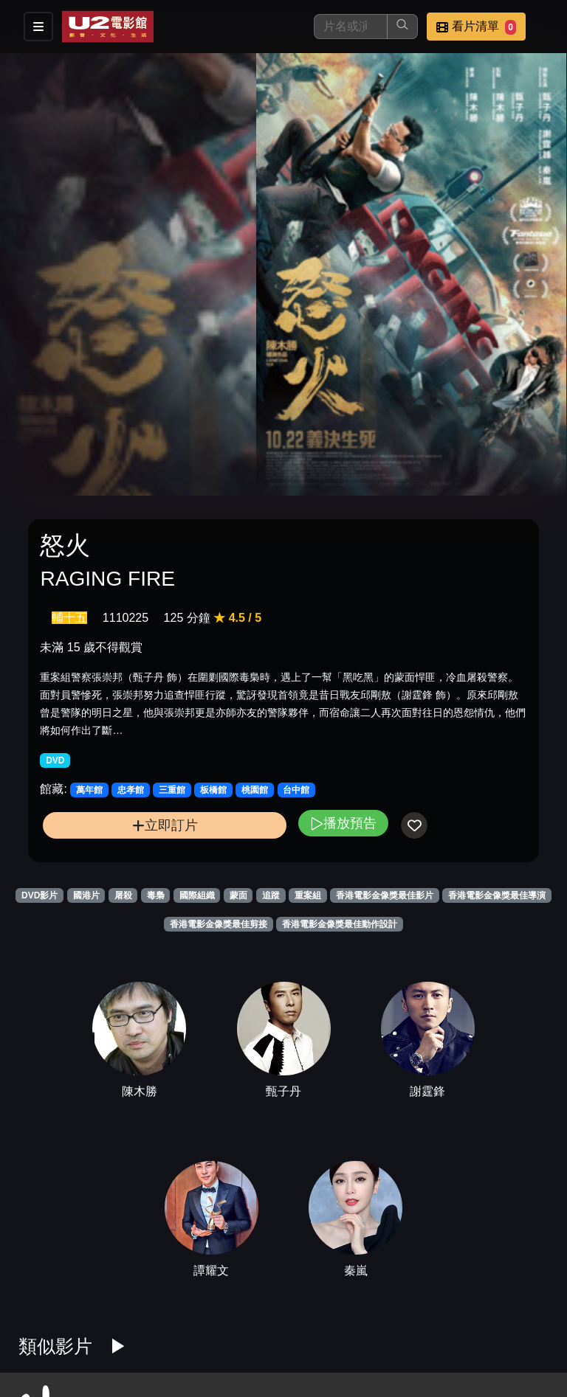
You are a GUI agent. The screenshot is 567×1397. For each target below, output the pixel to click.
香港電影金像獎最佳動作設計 (339, 924)
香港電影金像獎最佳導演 (497, 895)
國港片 (86, 895)
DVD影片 (39, 895)
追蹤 (271, 895)
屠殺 (123, 895)
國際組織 (197, 895)
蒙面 (238, 895)
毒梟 (156, 895)
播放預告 (343, 823)
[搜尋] (351, 26)
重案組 (308, 895)
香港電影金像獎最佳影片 (384, 895)
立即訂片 (165, 825)
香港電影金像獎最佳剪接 (218, 924)
